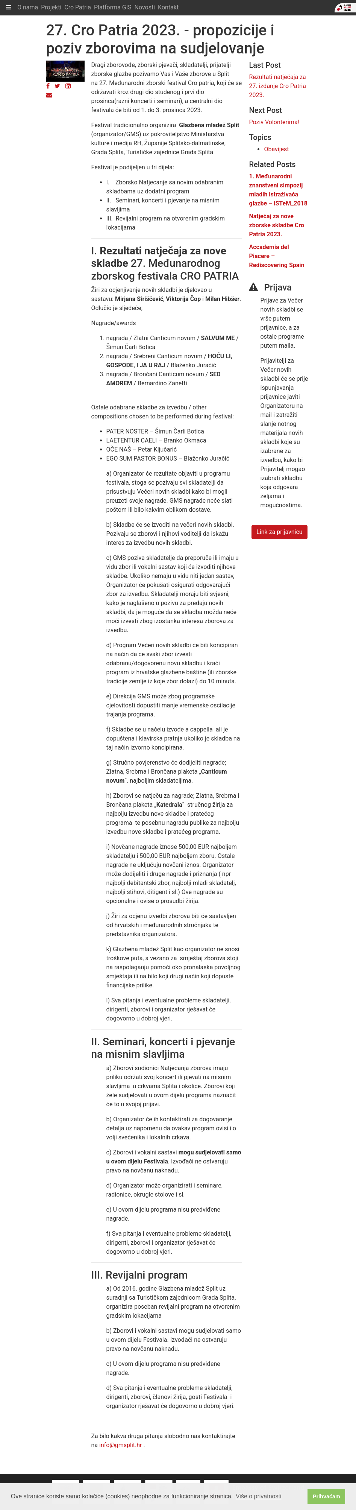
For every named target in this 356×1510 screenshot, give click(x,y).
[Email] (49, 95)
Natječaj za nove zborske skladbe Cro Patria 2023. (276, 225)
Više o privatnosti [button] (259, 1496)
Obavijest (276, 149)
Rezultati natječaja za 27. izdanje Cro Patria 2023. (277, 86)
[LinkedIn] (68, 86)
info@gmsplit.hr (120, 1445)
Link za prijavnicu (279, 531)
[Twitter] (57, 86)
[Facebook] (48, 86)
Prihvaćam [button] (326, 1496)
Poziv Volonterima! (274, 122)
